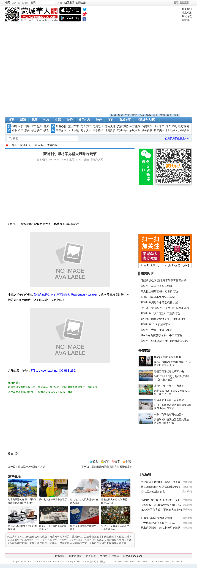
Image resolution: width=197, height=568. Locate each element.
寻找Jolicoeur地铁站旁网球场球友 (160, 486)
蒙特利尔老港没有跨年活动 (157, 285)
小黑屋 (115, 556)
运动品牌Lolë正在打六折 (31, 466)
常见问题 (187, 12)
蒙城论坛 (187, 16)
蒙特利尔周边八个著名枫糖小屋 (159, 302)
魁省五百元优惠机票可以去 (169, 371)
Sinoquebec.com (132, 556)
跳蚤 (34, 119)
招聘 (14, 126)
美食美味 (85, 126)
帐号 (7, 2)
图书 (20, 130)
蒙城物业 (134, 130)
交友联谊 (122, 126)
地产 (99, 119)
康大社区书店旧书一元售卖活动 (159, 291)
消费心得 (61, 126)
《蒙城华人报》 (147, 119)
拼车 (39, 130)
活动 (141, 115)
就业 (134, 115)
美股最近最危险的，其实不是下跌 (160, 481)
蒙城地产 (187, 20)
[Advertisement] (145, 60)
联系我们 (187, 8)
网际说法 (85, 130)
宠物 (33, 130)
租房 (113, 115)
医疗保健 (183, 126)
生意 (127, 115)
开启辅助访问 (191, 2)
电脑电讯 (98, 126)
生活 (58, 119)
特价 (70, 119)
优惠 (148, 115)
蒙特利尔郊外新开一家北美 (169, 385)
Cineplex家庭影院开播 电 (168, 357)
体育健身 (134, 126)
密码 (33, 2)
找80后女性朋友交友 (153, 491)
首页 (11, 119)
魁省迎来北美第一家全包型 (169, 400)
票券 (27, 130)
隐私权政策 (75, 556)
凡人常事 (159, 126)
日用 (27, 126)
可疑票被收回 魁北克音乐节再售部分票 (164, 280)
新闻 (23, 119)
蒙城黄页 (125, 119)
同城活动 (171, 130)
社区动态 (84, 119)
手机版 (104, 556)
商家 (110, 119)
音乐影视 (171, 126)
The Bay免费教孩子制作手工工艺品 (161, 335)
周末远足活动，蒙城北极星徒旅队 (160, 527)
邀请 (106, 461)
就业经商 (122, 130)
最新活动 (144, 351)
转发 (95, 461)
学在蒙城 (61, 130)
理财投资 (110, 130)
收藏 (128, 461)
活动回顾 (39, 145)
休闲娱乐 (147, 126)
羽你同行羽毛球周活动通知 (157, 518)
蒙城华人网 (6, 145)
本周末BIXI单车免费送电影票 (158, 296)
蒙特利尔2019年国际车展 (155, 324)
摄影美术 (159, 130)
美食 (155, 115)
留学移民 (98, 130)
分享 (117, 461)
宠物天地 (110, 126)
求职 (20, 126)
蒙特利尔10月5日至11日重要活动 (160, 313)
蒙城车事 (73, 126)
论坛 (46, 119)
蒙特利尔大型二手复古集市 (157, 329)
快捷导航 (180, 2)
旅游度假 (183, 130)
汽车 (33, 126)
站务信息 (91, 556)
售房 (120, 115)
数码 (39, 126)
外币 (14, 130)
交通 (162, 115)
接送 (176, 115)
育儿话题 (73, 130)
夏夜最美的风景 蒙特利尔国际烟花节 (111, 466)
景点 (169, 115)
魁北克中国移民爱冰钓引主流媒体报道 (163, 318)
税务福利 (147, 130)
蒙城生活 (25, 145)
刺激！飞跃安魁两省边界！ (169, 414)
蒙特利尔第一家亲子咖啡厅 (53, 499)
